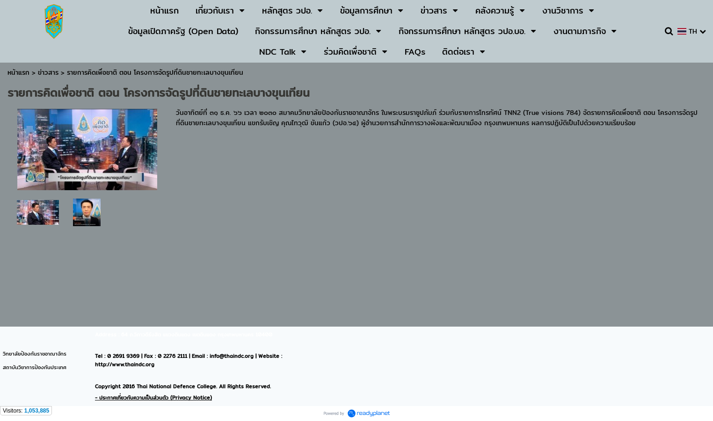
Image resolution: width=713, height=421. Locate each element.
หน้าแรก (18, 72)
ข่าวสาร (49, 72)
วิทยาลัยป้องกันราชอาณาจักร (34, 354)
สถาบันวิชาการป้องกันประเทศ (34, 367)
